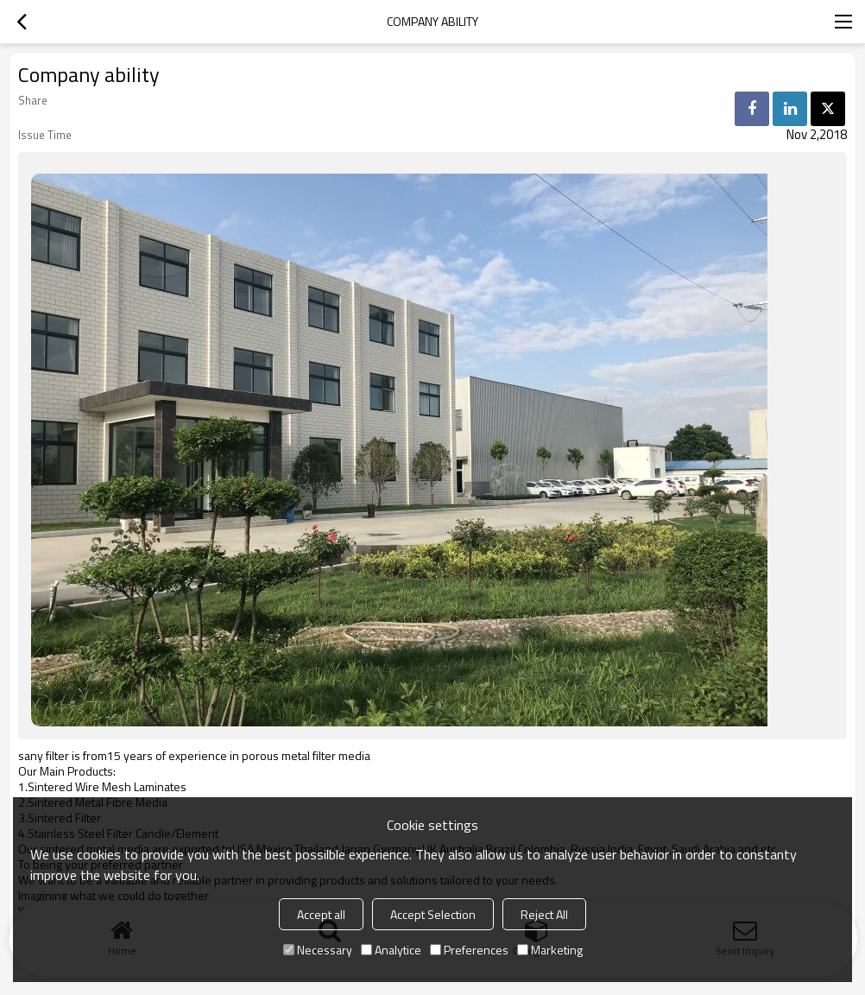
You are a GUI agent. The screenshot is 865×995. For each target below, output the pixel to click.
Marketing (550, 950)
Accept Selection (433, 914)
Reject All (544, 914)
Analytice (391, 950)
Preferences (469, 950)
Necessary (317, 950)
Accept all (321, 914)
